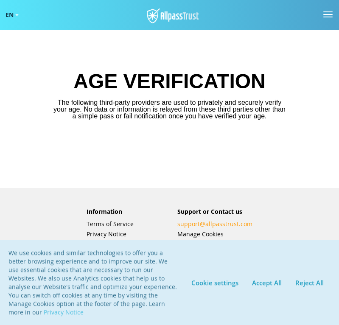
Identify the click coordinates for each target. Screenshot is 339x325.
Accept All (267, 285)
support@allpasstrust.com (214, 224)
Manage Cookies (200, 234)
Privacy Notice (106, 234)
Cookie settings (214, 285)
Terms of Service (110, 224)
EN (12, 15)
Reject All (309, 285)
